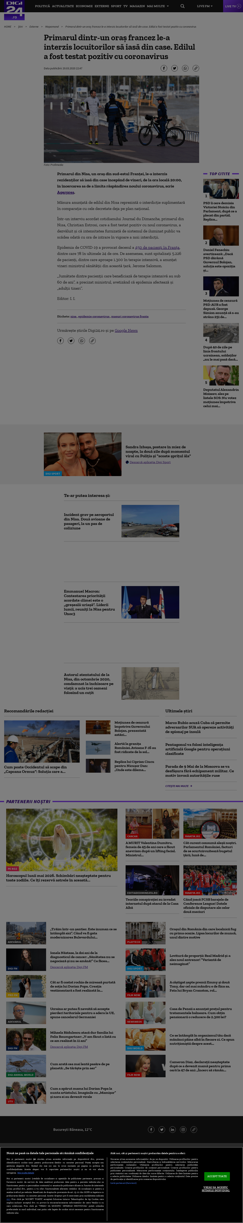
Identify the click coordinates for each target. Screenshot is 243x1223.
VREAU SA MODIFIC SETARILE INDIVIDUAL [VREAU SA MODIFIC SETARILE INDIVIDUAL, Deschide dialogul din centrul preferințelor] (216, 1189)
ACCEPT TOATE (217, 1176)
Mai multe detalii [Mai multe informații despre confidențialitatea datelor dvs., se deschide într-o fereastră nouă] (25, 1172)
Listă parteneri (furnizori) (123, 1183)
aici (8, 1199)
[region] (121, 1185)
